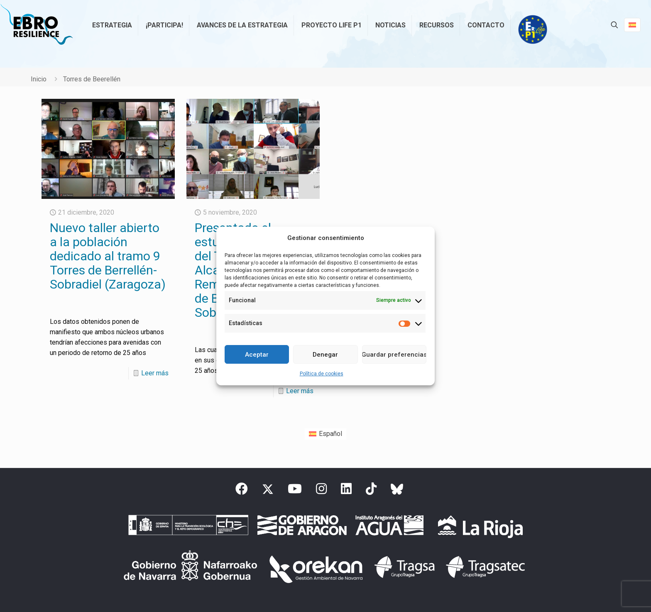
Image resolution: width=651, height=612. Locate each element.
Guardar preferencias (394, 354)
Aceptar (257, 354)
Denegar (325, 354)
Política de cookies (321, 374)
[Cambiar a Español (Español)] (325, 434)
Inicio (38, 79)
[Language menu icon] (632, 25)
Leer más (155, 373)
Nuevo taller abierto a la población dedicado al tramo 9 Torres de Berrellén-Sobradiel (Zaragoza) (108, 255)
